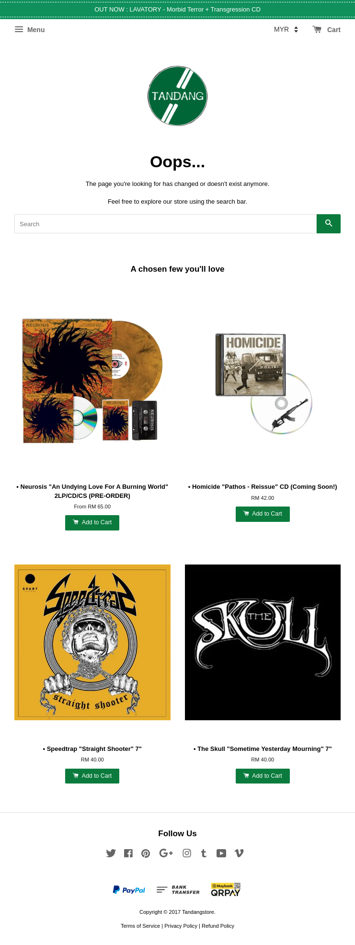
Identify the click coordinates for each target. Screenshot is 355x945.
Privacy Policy (180, 926)
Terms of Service (140, 926)
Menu (29, 29)
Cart (326, 29)
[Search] (165, 223)
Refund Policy (218, 926)
